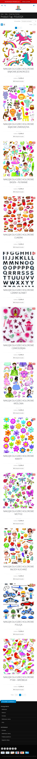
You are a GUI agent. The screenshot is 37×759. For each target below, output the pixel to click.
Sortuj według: (17, 21)
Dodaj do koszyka (19, 81)
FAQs (3, 722)
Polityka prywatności (6, 736)
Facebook (2, 748)
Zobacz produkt (26, 1)
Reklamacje (4, 709)
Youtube (7, 748)
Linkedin (13, 748)
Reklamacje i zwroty (6, 719)
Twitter (5, 748)
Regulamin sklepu (6, 740)
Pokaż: (30, 24)
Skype (10, 748)
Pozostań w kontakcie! (8, 701)
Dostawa (4, 715)
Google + (15, 748)
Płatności (4, 712)
